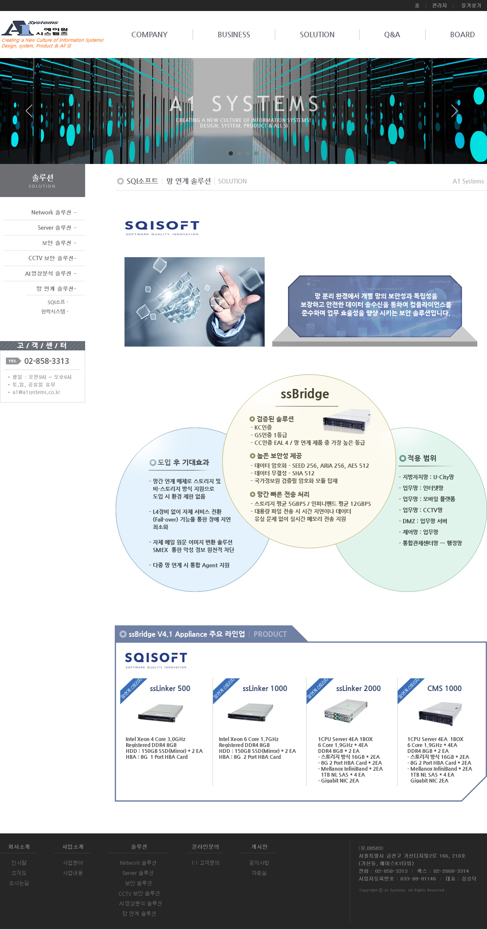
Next (455, 114)
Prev (32, 114)
